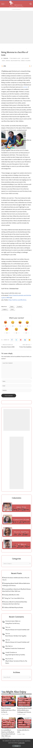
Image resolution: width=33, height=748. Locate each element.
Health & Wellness (24, 698)
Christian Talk (7, 696)
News (3, 60)
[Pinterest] (20, 340)
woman (25, 87)
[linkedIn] (25, 340)
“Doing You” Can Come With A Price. (14, 598)
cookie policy (21, 742)
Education (6, 698)
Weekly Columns (25, 60)
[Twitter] (16, 340)
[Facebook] (12, 340)
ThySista (5, 58)
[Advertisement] (16, 27)
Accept (16, 746)
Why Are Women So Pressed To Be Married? (17, 629)
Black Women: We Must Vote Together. (16, 636)
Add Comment (25, 58)
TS (3, 702)
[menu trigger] (3, 3)
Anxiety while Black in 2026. (11, 595)
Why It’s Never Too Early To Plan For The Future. (16, 662)
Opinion (8, 60)
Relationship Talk (15, 60)
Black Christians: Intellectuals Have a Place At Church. (8, 710)
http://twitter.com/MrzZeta (17, 300)
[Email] (29, 340)
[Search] (31, 3)
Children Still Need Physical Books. (13, 607)
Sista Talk (22, 702)
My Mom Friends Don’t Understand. (15, 648)
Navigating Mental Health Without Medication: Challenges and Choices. (24, 710)
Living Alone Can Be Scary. (12, 623)
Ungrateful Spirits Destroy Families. (15, 654)
